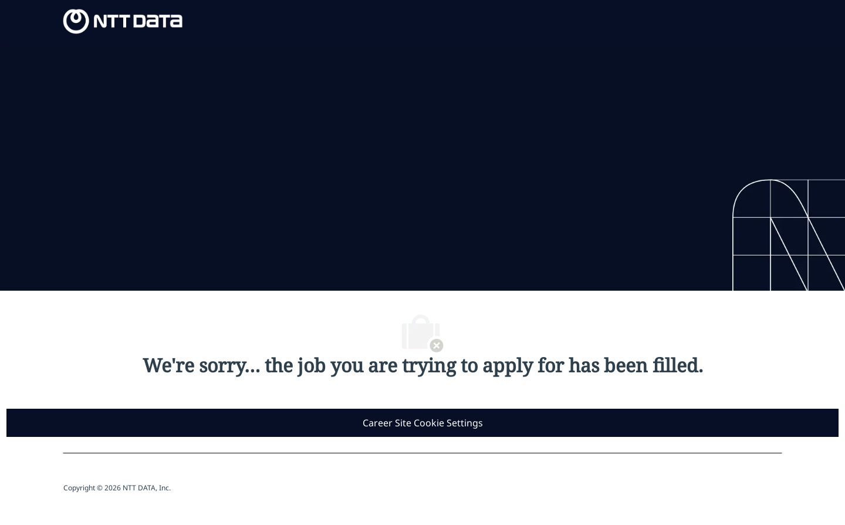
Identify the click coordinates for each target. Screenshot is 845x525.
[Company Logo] (123, 20)
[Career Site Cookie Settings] (423, 422)
